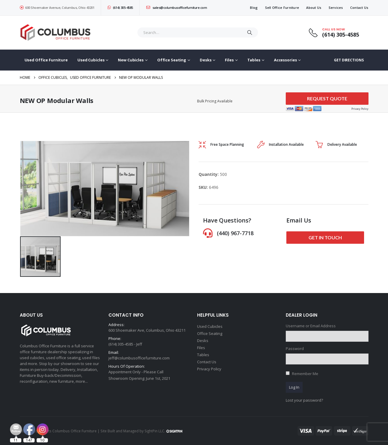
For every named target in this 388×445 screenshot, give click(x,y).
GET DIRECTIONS (348, 60)
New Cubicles (131, 60)
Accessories (285, 60)
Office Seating (171, 60)
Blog (254, 7)
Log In (294, 387)
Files (229, 60)
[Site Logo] (57, 33)
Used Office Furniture (46, 60)
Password (295, 348)
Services (336, 7)
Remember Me (305, 373)
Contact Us (359, 7)
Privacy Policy (209, 369)
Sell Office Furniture (282, 7)
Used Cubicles (90, 60)
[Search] (249, 32)
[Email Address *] (233, 415)
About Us (313, 7)
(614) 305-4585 (120, 7)
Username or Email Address (311, 325)
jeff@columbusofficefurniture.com (139, 358)
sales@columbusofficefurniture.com (176, 7)
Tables (253, 60)
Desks (205, 60)
